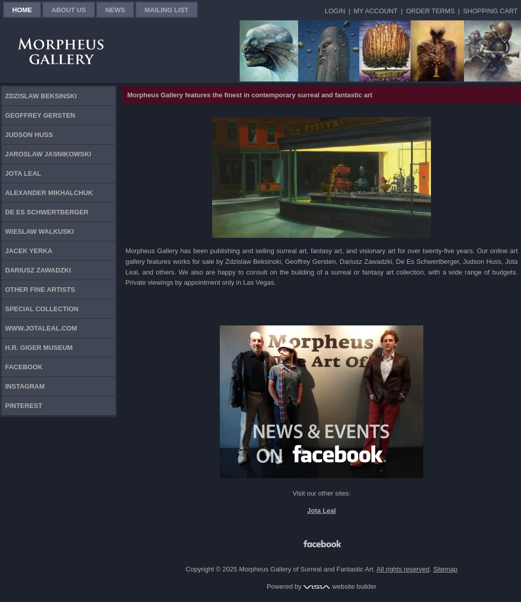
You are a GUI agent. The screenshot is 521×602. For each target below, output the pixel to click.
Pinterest (23, 405)
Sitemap (445, 569)
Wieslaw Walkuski (39, 231)
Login (335, 11)
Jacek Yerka (28, 251)
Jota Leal (23, 173)
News (115, 10)
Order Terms (430, 11)
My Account (375, 11)
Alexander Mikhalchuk (49, 193)
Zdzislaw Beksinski (41, 96)
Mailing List (166, 10)
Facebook (24, 367)
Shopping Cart (490, 11)
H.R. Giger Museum (39, 347)
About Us (68, 10)
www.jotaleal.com (41, 328)
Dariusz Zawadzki (38, 270)
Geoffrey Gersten (40, 115)
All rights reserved (403, 569)
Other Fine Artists (40, 289)
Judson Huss (29, 135)
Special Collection (41, 309)
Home (22, 10)
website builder (339, 586)
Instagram (25, 386)
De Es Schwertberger (47, 212)
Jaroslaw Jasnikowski (48, 154)
